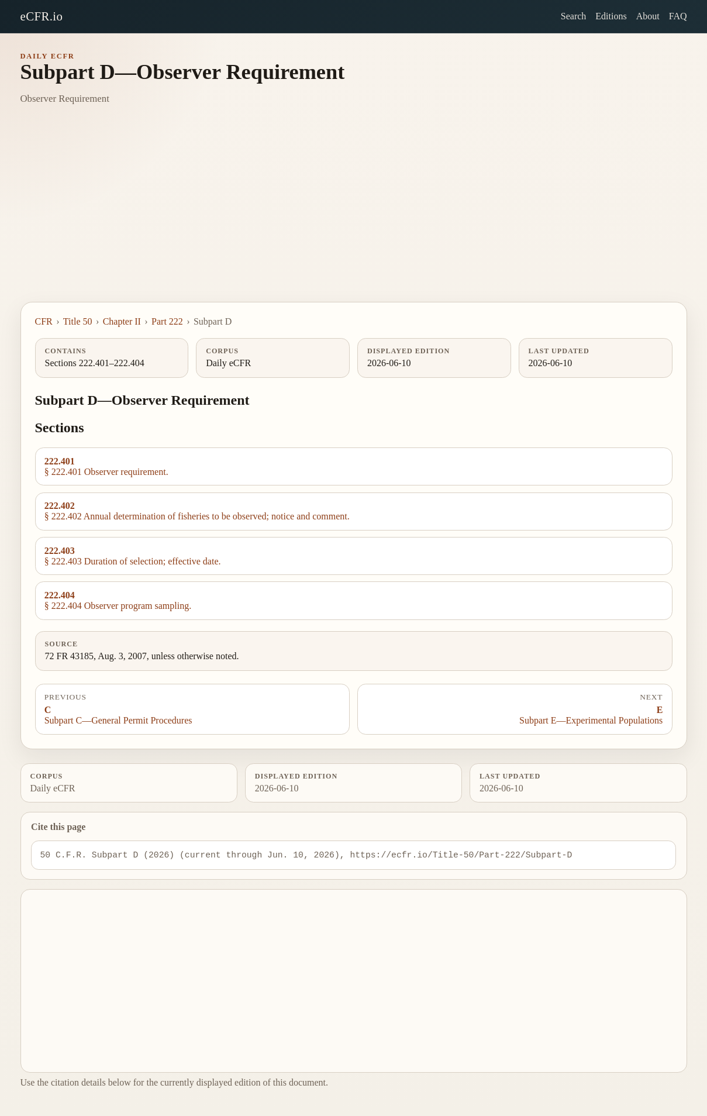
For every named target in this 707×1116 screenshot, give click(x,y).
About (648, 16)
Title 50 (77, 321)
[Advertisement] (353, 214)
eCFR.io (41, 16)
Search (574, 16)
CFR (44, 321)
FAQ (678, 16)
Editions (610, 16)
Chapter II (122, 321)
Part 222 (167, 321)
